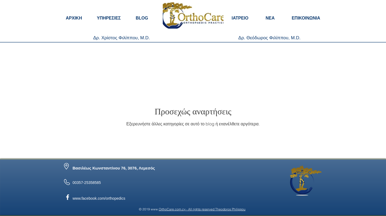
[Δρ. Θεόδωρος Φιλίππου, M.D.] (269, 37)
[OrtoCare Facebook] (67, 197)
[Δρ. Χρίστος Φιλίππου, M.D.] (121, 37)
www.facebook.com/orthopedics (99, 198)
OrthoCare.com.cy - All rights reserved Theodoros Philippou (202, 209)
